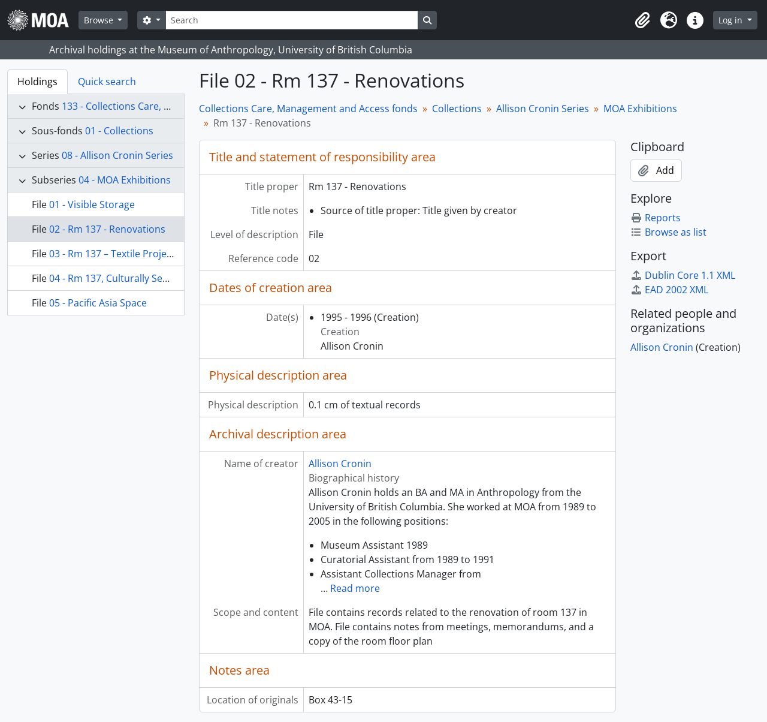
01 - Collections (119, 130)
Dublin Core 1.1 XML (682, 275)
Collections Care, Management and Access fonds (308, 108)
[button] (642, 20)
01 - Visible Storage (92, 204)
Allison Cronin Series (542, 108)
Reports (655, 217)
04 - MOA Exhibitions (124, 179)
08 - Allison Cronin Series (117, 155)
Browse (100, 20)
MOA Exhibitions (640, 108)
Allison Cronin (340, 463)
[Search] (291, 20)
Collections (457, 108)
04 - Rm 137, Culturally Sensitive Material (140, 278)
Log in (731, 20)
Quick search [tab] (107, 81)
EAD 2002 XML (669, 289)
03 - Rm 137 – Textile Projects (114, 253)
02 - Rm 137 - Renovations (107, 229)
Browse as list (668, 232)
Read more (355, 588)
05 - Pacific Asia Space (98, 302)
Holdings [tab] (37, 81)
